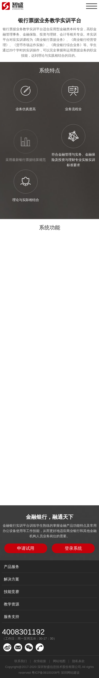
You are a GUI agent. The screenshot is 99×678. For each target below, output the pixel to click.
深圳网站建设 (70, 672)
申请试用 (25, 548)
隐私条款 (78, 661)
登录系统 (73, 548)
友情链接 (40, 661)
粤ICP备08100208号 (46, 672)
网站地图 (59, 661)
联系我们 (20, 661)
